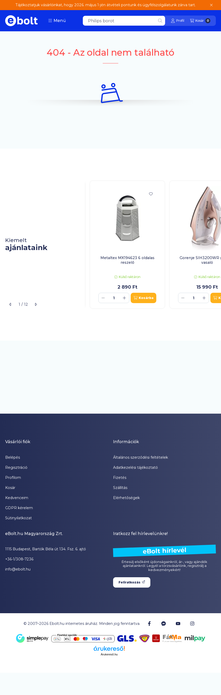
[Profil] (178, 21)
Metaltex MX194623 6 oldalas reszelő (127, 260)
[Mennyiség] (114, 298)
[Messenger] (163, 623)
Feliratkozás (132, 582)
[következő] (36, 304)
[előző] (10, 304)
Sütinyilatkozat (18, 518)
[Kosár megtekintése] (200, 21)
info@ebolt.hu (18, 569)
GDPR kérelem (19, 508)
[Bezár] (211, 5)
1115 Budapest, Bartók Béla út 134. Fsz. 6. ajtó (45, 549)
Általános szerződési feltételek (140, 457)
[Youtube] (178, 623)
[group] (153, 244)
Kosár (10, 487)
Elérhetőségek (126, 497)
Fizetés (119, 477)
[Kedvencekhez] (151, 194)
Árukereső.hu (109, 654)
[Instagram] (192, 623)
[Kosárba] (143, 298)
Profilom (13, 477)
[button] (57, 21)
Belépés (12, 457)
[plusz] (124, 298)
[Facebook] (149, 623)
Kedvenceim (16, 497)
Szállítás (120, 487)
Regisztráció (16, 467)
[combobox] (124, 21)
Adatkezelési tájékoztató (135, 467)
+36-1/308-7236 (19, 559)
